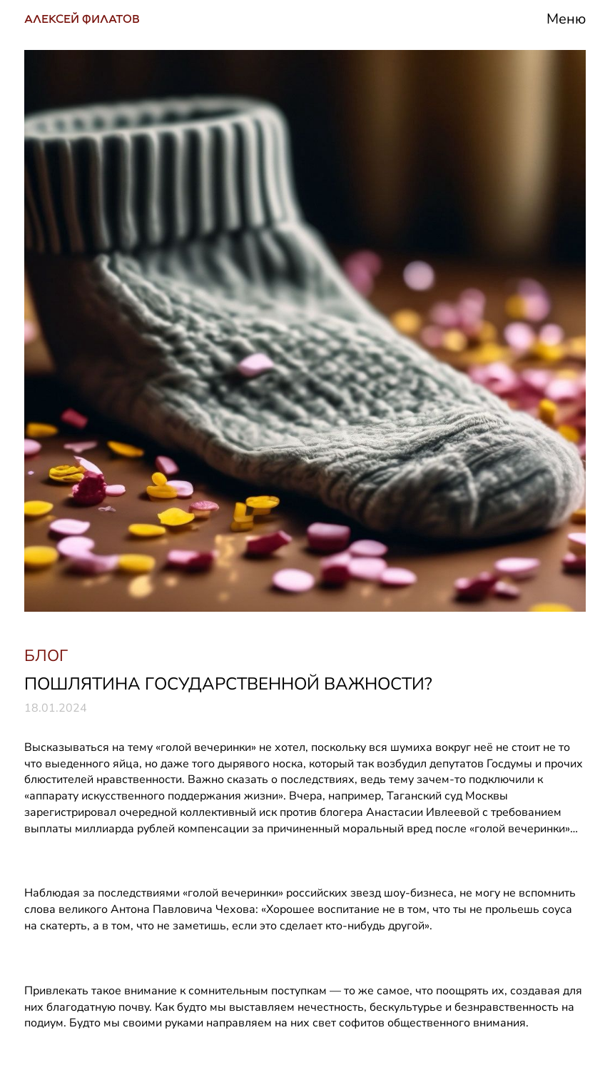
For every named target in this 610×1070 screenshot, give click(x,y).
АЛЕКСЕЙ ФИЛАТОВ (82, 19)
